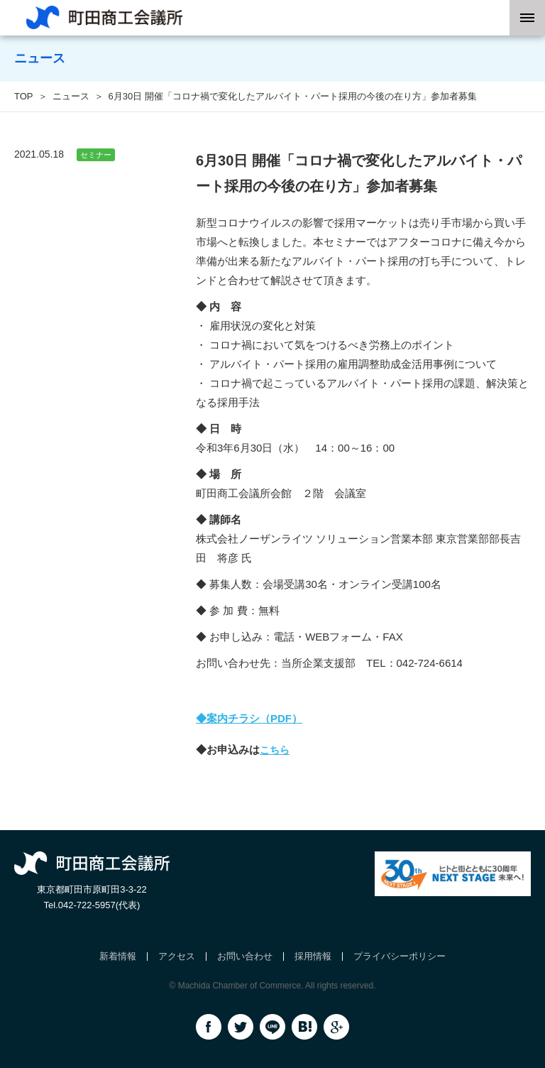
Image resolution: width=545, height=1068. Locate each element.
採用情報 (312, 956)
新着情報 (117, 956)
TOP (23, 96)
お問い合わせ (244, 956)
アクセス (176, 956)
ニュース (71, 96)
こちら (275, 750)
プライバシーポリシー (399, 956)
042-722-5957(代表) (99, 905)
